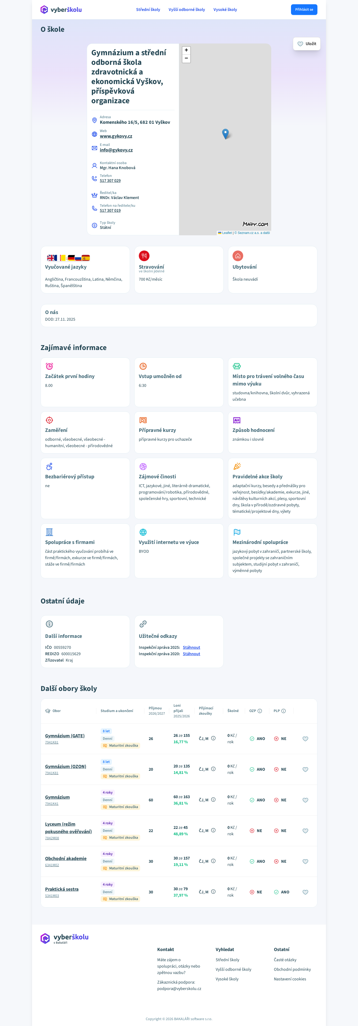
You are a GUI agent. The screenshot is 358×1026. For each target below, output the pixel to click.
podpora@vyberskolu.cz (179, 989)
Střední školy (148, 10)
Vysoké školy (225, 10)
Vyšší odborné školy (187, 10)
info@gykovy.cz (116, 150)
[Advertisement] (16, 112)
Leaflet (225, 233)
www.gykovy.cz (116, 136)
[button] (225, 134)
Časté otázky (285, 960)
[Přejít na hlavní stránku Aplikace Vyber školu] (61, 9)
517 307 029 (110, 181)
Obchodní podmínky (292, 969)
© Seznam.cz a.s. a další (252, 233)
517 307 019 (110, 210)
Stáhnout (191, 647)
